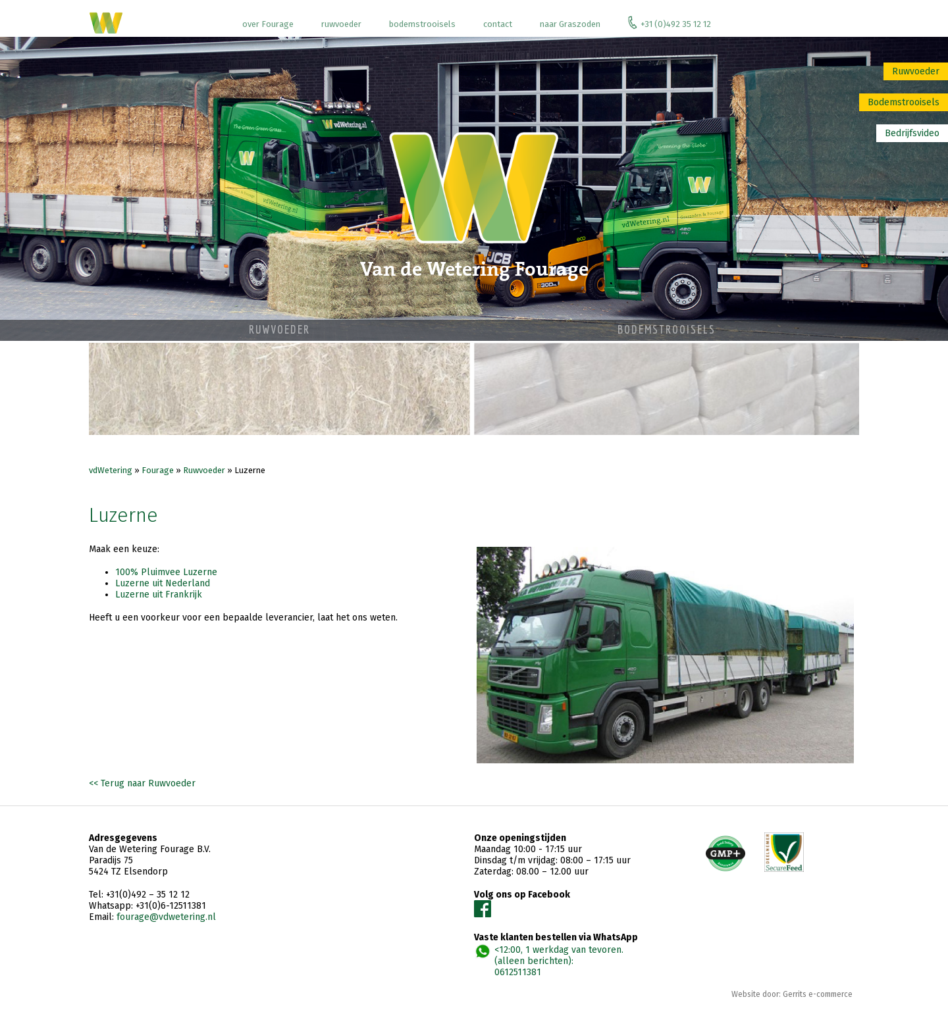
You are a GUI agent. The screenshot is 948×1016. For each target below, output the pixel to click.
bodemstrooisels (422, 24)
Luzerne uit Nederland (162, 583)
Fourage (158, 470)
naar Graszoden (570, 24)
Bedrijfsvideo (912, 133)
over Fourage (268, 24)
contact (497, 24)
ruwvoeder (341, 24)
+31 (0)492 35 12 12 (669, 22)
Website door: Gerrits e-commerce (792, 994)
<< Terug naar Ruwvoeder (142, 783)
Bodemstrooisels (903, 102)
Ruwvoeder (915, 71)
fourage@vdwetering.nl (166, 917)
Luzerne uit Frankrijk (158, 594)
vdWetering (110, 470)
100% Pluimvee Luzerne (166, 572)
